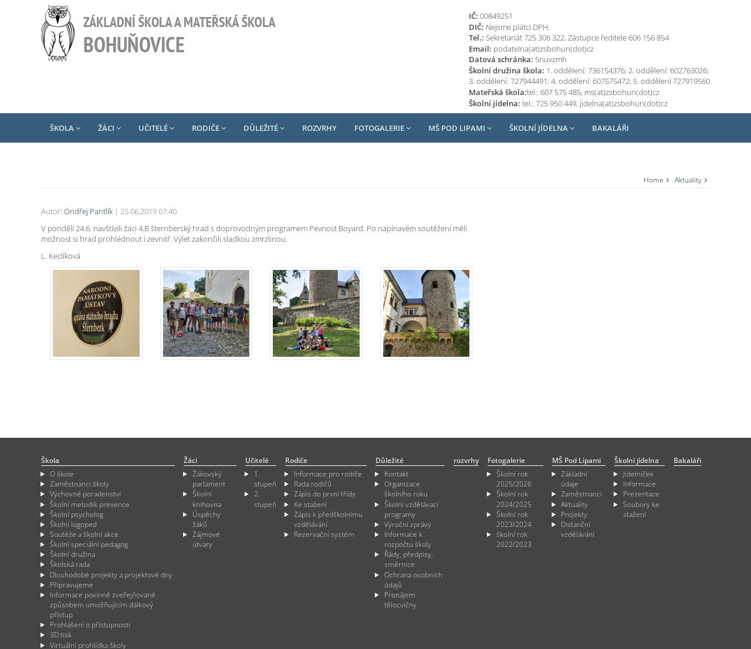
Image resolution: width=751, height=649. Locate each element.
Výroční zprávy (407, 524)
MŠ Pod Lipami (460, 128)
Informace (639, 484)
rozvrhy (319, 128)
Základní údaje (574, 479)
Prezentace (641, 494)
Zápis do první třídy (325, 494)
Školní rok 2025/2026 (514, 479)
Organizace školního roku (406, 489)
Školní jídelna (541, 128)
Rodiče (209, 128)
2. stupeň (265, 499)
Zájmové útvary (206, 539)
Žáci (109, 128)
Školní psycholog (76, 514)
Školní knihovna (206, 499)
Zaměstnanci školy (79, 484)
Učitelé (156, 128)
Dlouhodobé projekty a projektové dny (111, 575)
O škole (62, 474)
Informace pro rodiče (328, 474)
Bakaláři (610, 128)
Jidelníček (638, 474)
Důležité (264, 128)
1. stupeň (265, 479)
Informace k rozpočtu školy (407, 539)
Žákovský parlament (208, 479)
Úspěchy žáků (206, 519)
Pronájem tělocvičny (400, 600)
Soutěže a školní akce (84, 534)
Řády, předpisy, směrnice (408, 559)
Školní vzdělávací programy (411, 509)
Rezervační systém (324, 534)
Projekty (574, 514)
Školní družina (72, 554)
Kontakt (396, 474)
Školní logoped (73, 524)
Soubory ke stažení (641, 509)
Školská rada (70, 564)
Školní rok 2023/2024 (514, 519)
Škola (65, 128)
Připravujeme (71, 585)
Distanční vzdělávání (577, 529)
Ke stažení (310, 504)
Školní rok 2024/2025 (514, 499)
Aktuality (688, 180)
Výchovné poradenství (85, 494)
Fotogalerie (382, 128)
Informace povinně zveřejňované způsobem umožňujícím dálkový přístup (102, 605)
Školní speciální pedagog (89, 544)
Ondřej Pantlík (88, 211)
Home (654, 180)
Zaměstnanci (581, 494)
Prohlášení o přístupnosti (90, 625)
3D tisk (61, 635)
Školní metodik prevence (90, 504)
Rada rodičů (312, 484)
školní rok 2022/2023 (514, 539)
